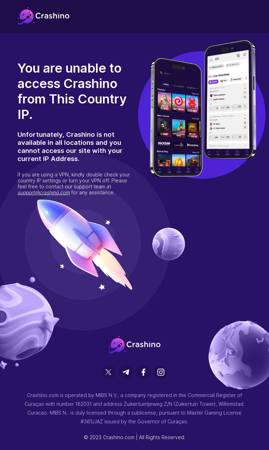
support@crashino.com (44, 192)
